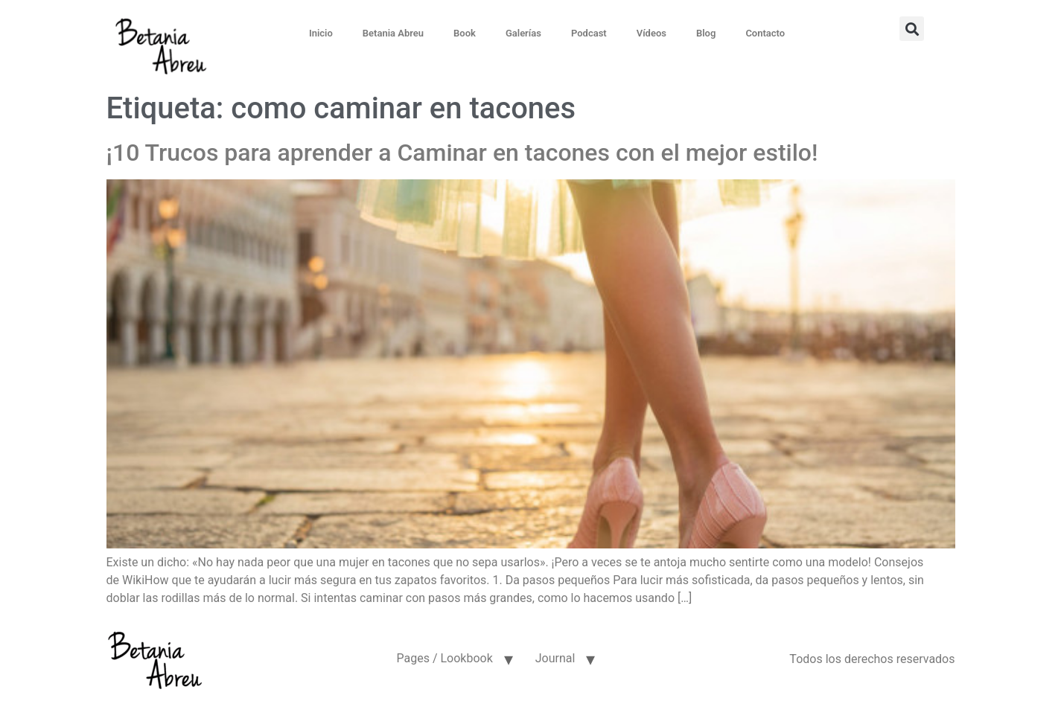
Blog (706, 33)
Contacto (765, 33)
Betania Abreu (393, 33)
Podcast (589, 33)
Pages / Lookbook (444, 658)
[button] (911, 28)
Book (464, 33)
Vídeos (651, 33)
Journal (555, 658)
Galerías (523, 33)
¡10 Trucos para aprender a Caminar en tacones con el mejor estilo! (462, 152)
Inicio (321, 33)
